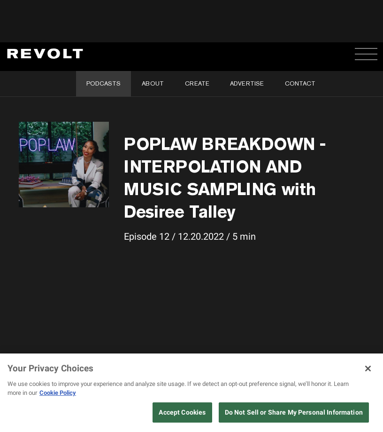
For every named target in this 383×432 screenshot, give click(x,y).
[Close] (368, 368)
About (153, 83)
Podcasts (103, 83)
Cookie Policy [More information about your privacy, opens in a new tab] (57, 392)
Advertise (247, 83)
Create (197, 83)
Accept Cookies (182, 412)
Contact (300, 83)
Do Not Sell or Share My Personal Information (294, 412)
